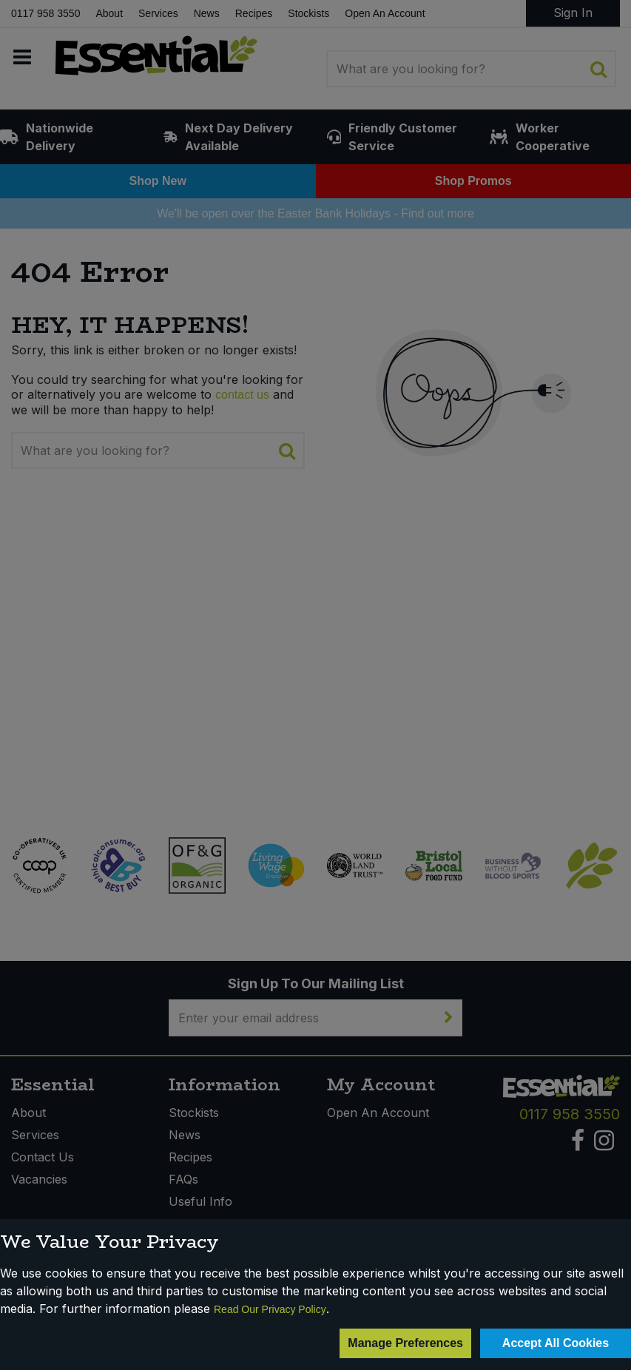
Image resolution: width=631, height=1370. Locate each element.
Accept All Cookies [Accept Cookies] (555, 1343)
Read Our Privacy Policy (270, 1309)
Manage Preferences (405, 1343)
